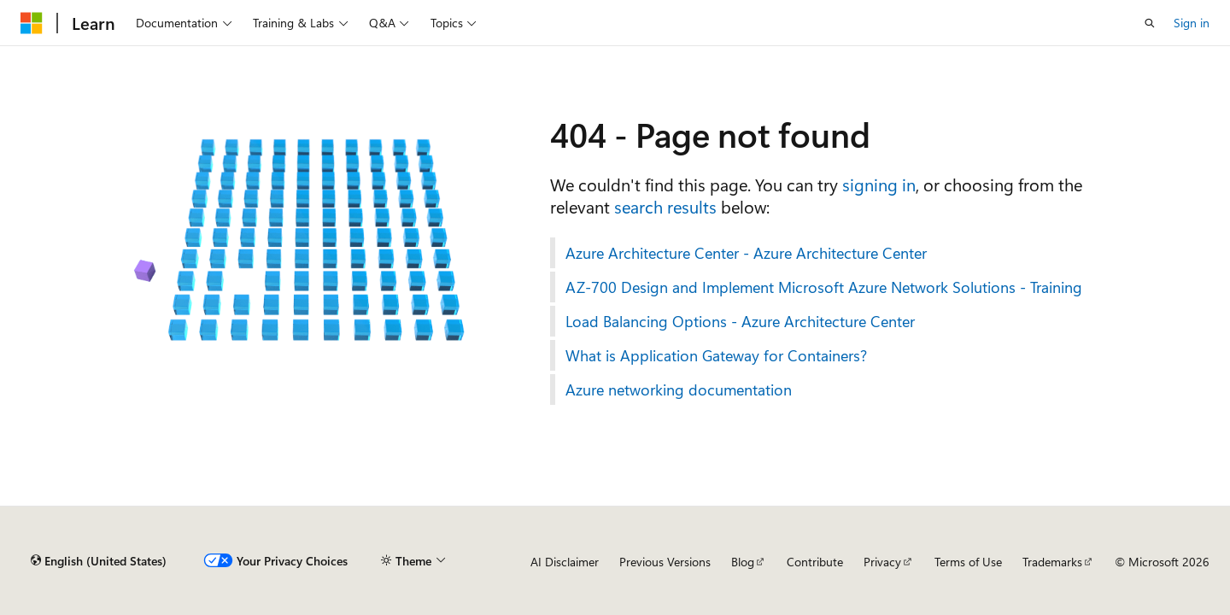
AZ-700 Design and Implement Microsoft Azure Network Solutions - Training (823, 287)
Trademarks (1052, 562)
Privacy (882, 562)
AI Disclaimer (564, 562)
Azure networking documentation (678, 389)
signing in (879, 184)
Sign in (1192, 23)
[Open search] (1150, 23)
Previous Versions (665, 562)
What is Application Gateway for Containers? (716, 355)
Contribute (815, 562)
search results (665, 206)
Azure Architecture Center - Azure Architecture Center (746, 253)
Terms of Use (968, 562)
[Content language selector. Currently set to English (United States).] (98, 561)
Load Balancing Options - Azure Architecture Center (740, 321)
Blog (742, 562)
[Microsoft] (31, 23)
